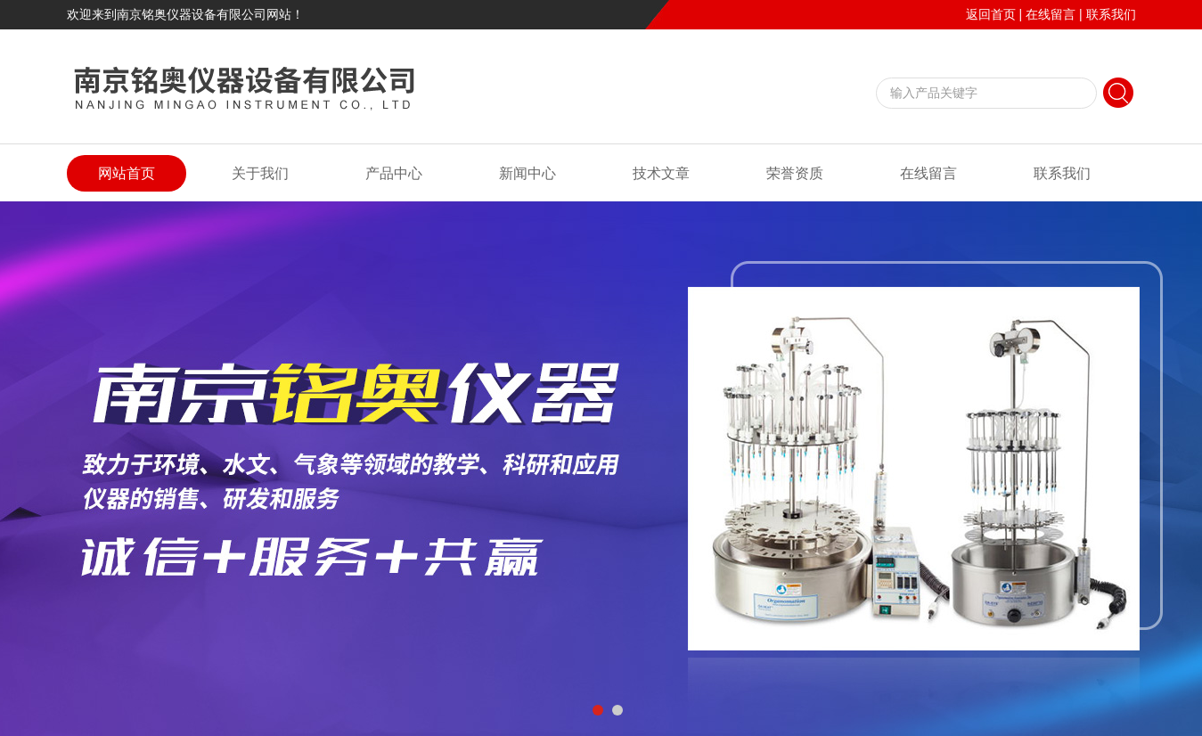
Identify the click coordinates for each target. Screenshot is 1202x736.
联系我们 (1111, 14)
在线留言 (1050, 14)
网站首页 (126, 173)
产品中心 (393, 173)
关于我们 (260, 173)
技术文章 (661, 173)
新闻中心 (527, 173)
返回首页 (991, 14)
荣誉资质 (794, 173)
